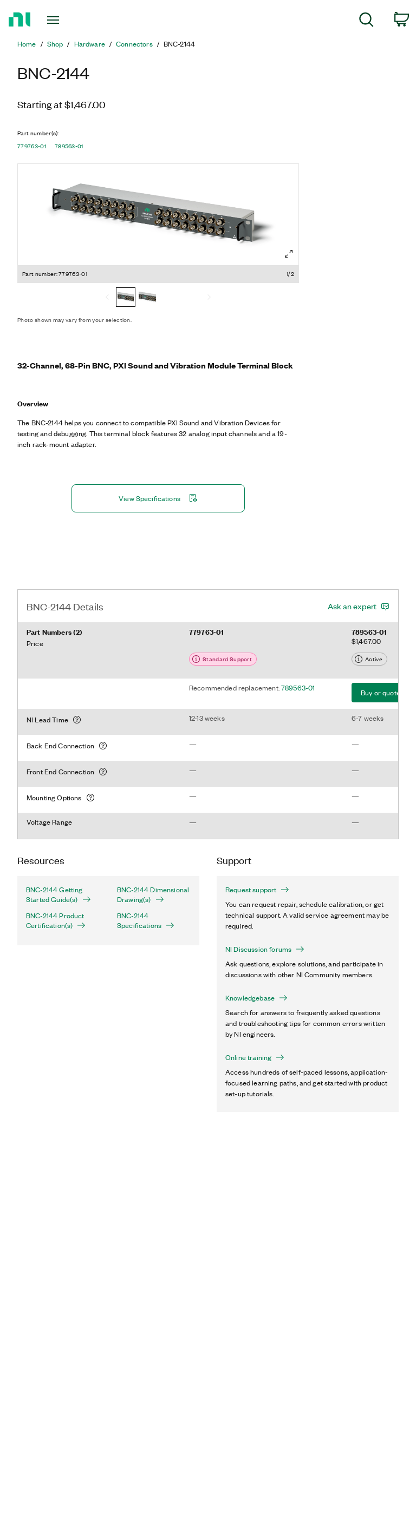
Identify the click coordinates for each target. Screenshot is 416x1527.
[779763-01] (125, 298)
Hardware (89, 44)
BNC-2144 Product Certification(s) (56, 920)
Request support (257, 889)
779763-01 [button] (31, 146)
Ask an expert (352, 606)
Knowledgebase (256, 998)
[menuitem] (366, 21)
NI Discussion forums (264, 949)
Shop (55, 44)
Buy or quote (380, 692)
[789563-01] (147, 298)
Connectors (134, 44)
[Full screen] (288, 254)
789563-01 (298, 687)
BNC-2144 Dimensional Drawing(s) (153, 894)
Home (26, 44)
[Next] (209, 298)
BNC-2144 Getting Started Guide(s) (58, 894)
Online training (254, 1057)
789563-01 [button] (69, 146)
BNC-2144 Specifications (145, 920)
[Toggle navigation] (65, 20)
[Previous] (107, 298)
